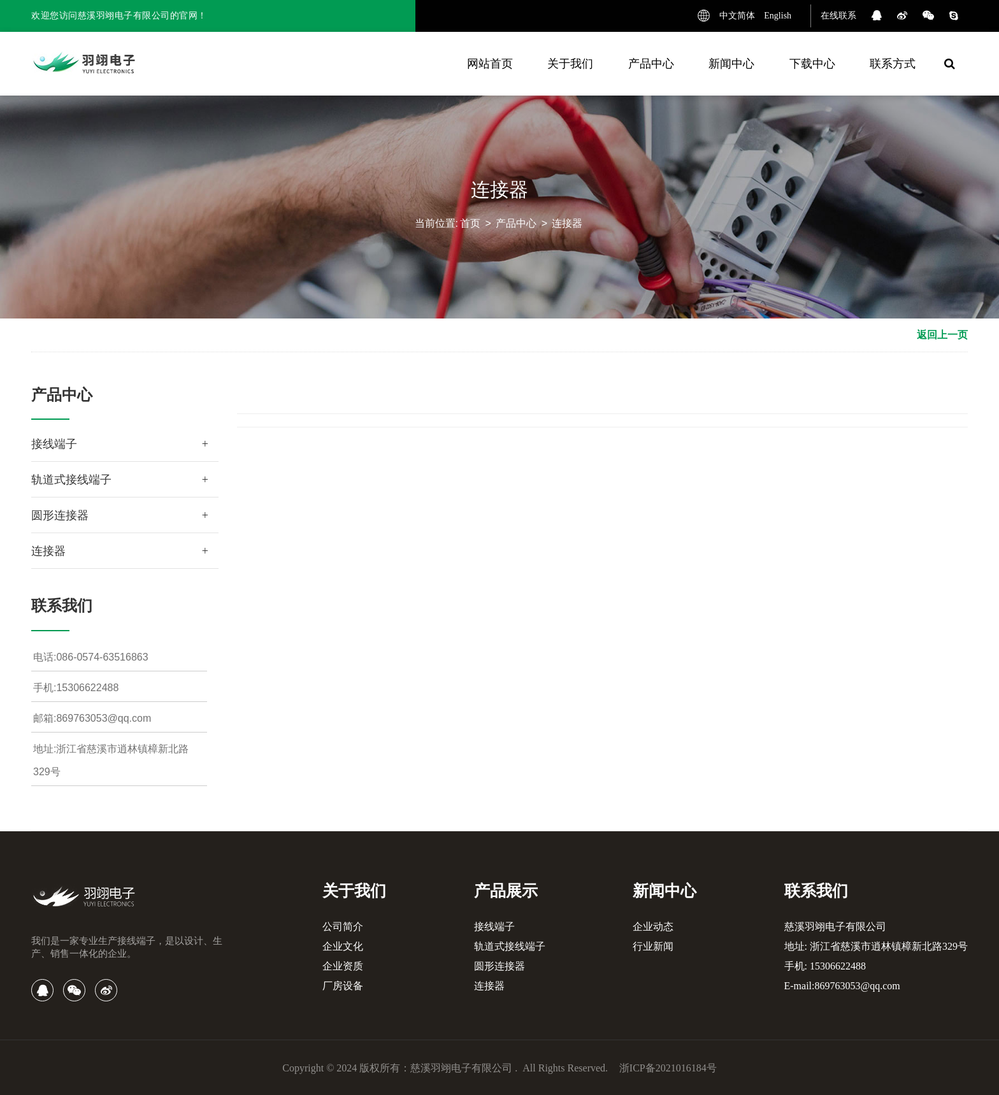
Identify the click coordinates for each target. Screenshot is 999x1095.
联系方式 (893, 63)
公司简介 (342, 926)
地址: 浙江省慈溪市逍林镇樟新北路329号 (876, 946)
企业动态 (653, 926)
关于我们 (570, 63)
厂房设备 (342, 985)
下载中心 (812, 63)
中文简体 (737, 15)
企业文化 (342, 946)
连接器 (567, 225)
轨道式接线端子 (71, 479)
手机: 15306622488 (825, 966)
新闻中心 (731, 63)
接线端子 (54, 444)
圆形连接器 (60, 515)
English (777, 15)
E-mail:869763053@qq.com (842, 985)
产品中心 (651, 63)
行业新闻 (653, 946)
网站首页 (490, 63)
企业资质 (342, 966)
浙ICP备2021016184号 (668, 1068)
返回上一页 (942, 334)
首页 (470, 225)
